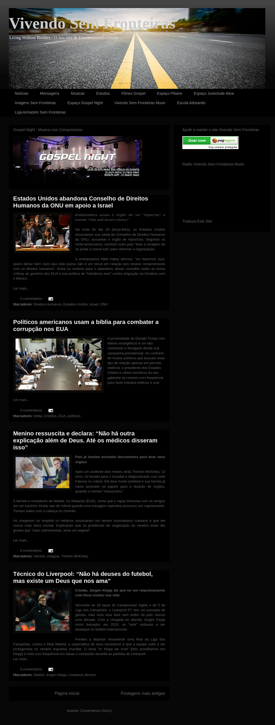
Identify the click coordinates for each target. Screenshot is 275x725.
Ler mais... (21, 288)
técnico (90, 675)
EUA (62, 416)
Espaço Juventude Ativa (214, 93)
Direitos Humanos (47, 304)
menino (39, 556)
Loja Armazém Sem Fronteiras (40, 112)
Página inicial (67, 693)
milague (53, 556)
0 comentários (31, 299)
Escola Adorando (191, 103)
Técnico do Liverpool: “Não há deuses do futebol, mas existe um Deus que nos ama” (83, 577)
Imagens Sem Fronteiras (35, 103)
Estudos (103, 93)
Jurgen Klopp (56, 675)
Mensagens (49, 93)
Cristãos (50, 416)
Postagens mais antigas (143, 693)
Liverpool (75, 675)
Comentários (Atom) (95, 711)
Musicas (78, 93)
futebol (39, 675)
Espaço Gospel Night (85, 103)
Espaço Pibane (169, 93)
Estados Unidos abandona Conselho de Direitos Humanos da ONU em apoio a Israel (80, 202)
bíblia (38, 416)
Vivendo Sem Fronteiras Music (139, 103)
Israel (94, 304)
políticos (74, 416)
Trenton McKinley (74, 556)
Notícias (21, 93)
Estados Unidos (75, 304)
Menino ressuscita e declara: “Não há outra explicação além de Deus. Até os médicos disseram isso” (85, 440)
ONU (104, 304)
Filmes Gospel (133, 93)
